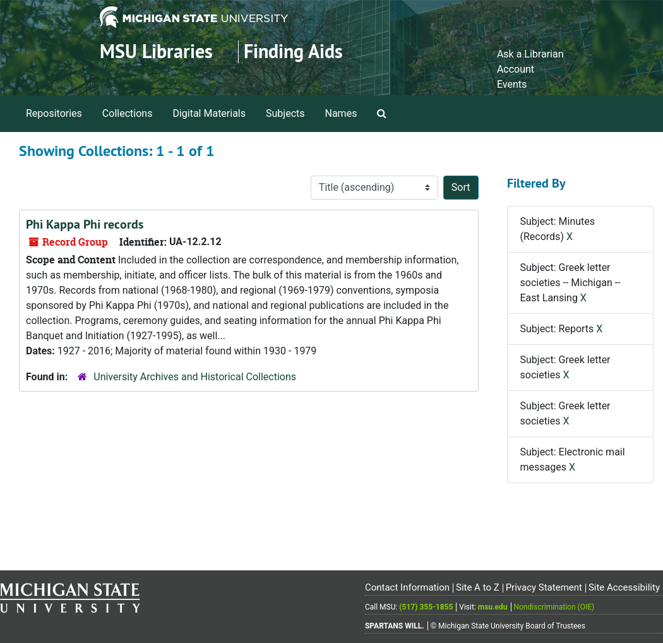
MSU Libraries (156, 51)
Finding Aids (293, 51)
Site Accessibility (624, 587)
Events (512, 84)
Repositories (54, 113)
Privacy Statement (544, 587)
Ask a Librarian (530, 54)
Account (515, 69)
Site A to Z (477, 587)
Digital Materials (209, 113)
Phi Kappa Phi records (84, 224)
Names (341, 113)
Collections (127, 113)
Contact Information (407, 587)
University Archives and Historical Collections (194, 377)
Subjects (285, 113)
